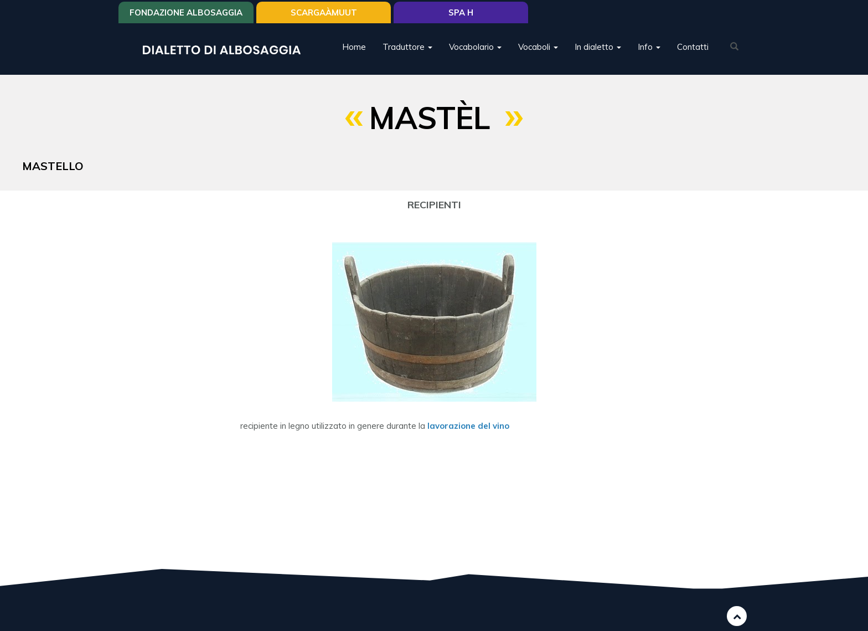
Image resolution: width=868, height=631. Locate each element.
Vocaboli (538, 47)
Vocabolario (475, 47)
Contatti (693, 47)
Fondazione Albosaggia (186, 12)
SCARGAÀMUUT (324, 12)
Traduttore (407, 47)
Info (649, 47)
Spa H (460, 12)
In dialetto (598, 47)
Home (354, 47)
